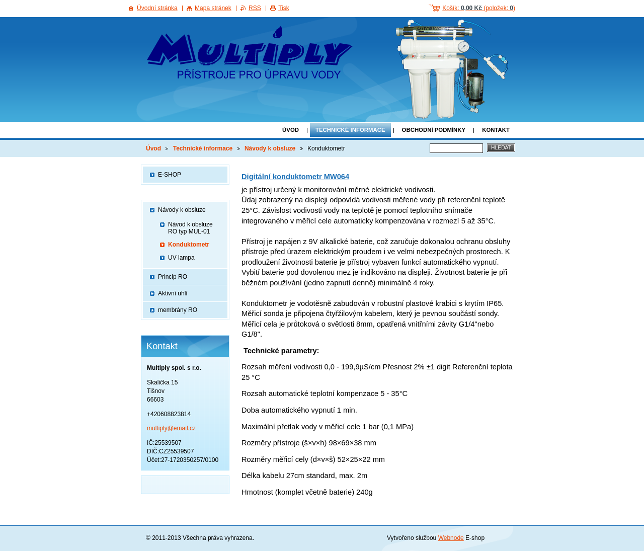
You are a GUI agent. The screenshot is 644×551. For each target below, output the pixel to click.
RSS (255, 8)
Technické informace (350, 130)
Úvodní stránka (157, 8)
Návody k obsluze (270, 148)
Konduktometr (188, 244)
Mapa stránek (213, 8)
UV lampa (181, 257)
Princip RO (172, 276)
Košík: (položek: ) (478, 8)
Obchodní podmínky (434, 130)
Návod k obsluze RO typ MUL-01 (190, 228)
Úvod (290, 130)
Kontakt (496, 130)
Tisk (283, 8)
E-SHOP (169, 174)
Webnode (451, 537)
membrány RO (177, 309)
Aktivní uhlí (173, 293)
